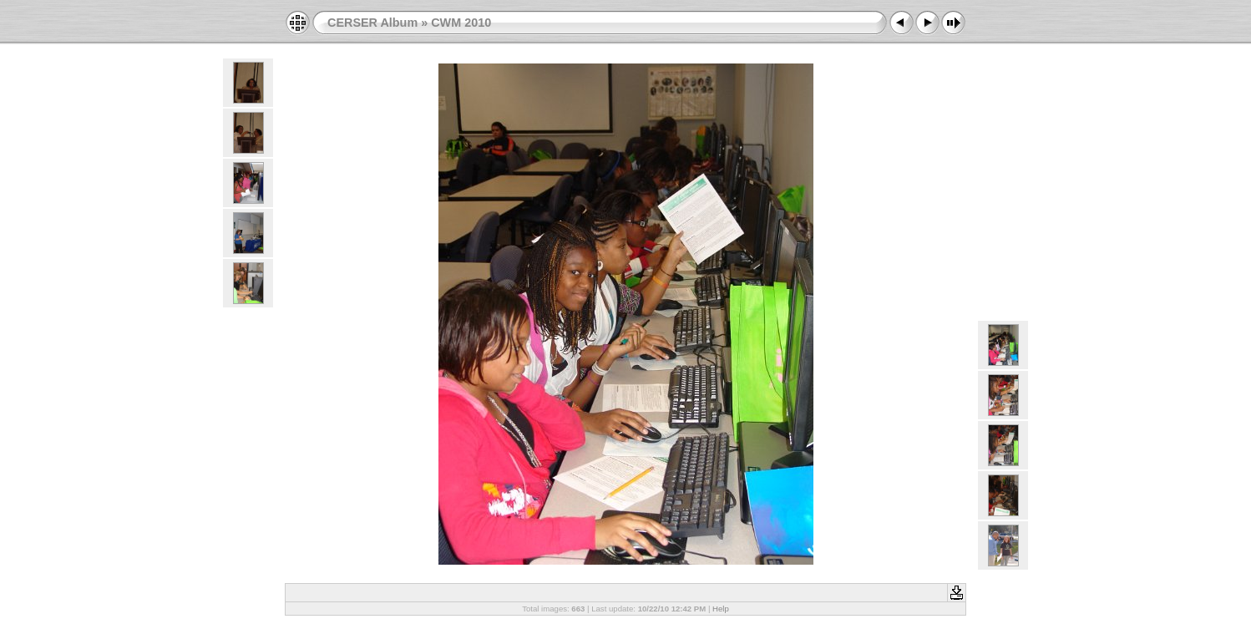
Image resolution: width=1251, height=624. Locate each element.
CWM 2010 (461, 22)
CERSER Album (372, 22)
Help (720, 608)
